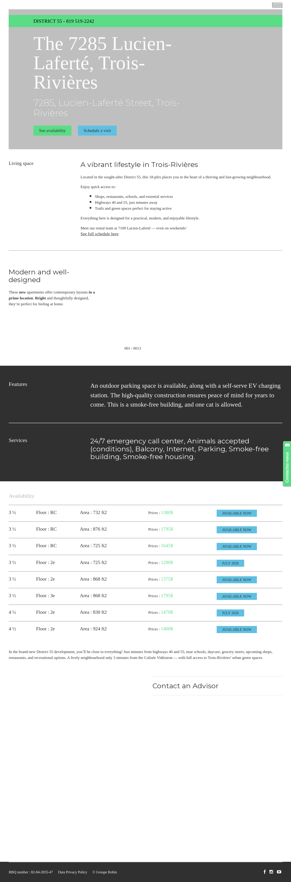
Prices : (154, 513)
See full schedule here (99, 233)
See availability (52, 130)
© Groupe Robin (105, 872)
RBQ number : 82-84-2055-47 (31, 872)
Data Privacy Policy (72, 872)
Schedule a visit (97, 130)
